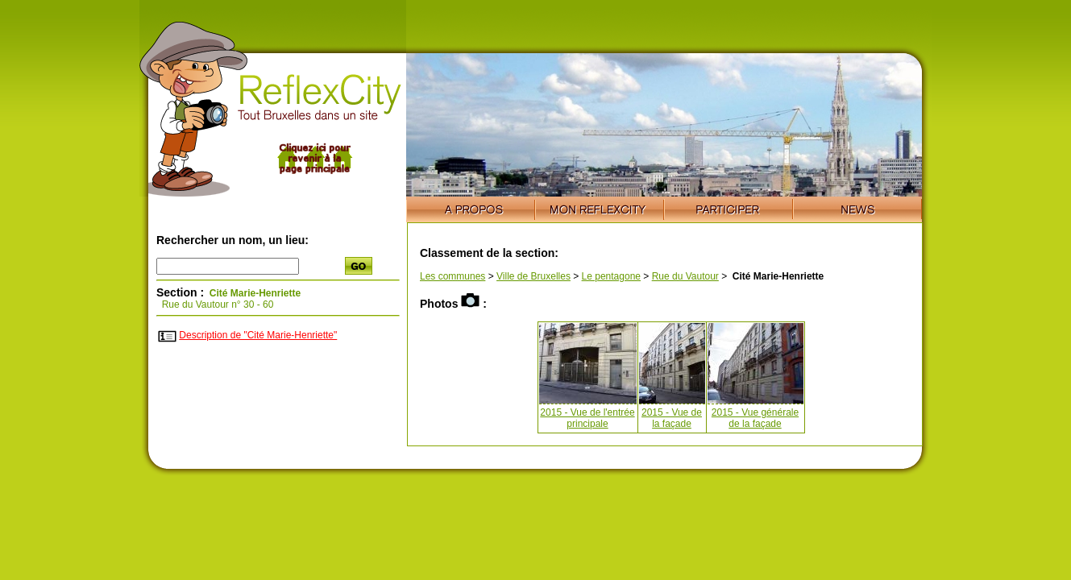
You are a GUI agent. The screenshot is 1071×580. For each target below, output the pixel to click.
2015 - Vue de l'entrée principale (587, 418)
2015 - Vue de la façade (671, 418)
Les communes (452, 276)
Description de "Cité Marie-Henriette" (258, 335)
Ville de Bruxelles (533, 276)
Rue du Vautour (685, 276)
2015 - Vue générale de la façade (755, 418)
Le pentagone (611, 276)
